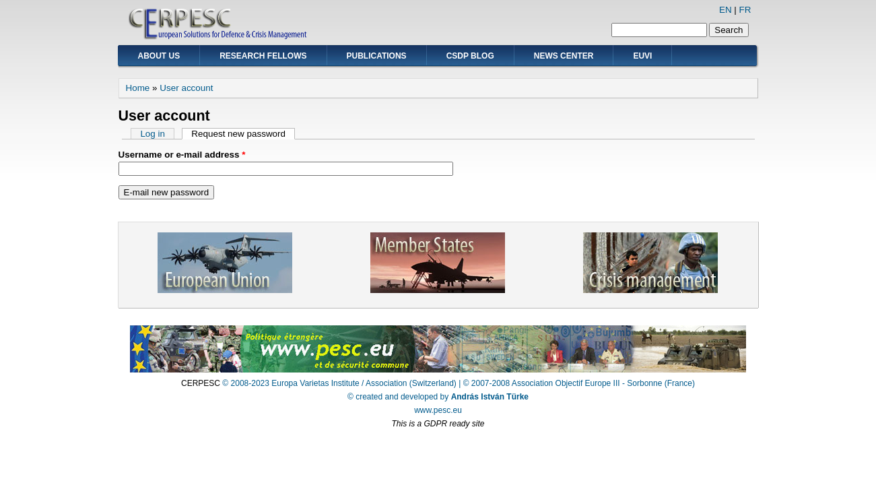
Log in (152, 134)
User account (186, 88)
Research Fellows (263, 56)
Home (138, 88)
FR (745, 10)
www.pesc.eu (438, 410)
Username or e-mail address (182, 155)
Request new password (243, 134)
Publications (377, 56)
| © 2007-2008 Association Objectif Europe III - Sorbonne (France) (577, 383)
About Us (159, 56)
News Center (564, 56)
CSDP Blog (470, 56)
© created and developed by (438, 396)
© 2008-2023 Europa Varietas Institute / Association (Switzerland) (339, 383)
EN (725, 10)
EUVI (642, 56)
